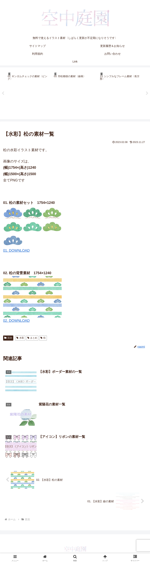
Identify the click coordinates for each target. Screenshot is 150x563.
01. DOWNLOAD (16, 251)
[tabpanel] (28, 92)
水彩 (20, 337)
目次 (8, 337)
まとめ (32, 337)
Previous (3, 93)
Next (147, 93)
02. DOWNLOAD (16, 321)
